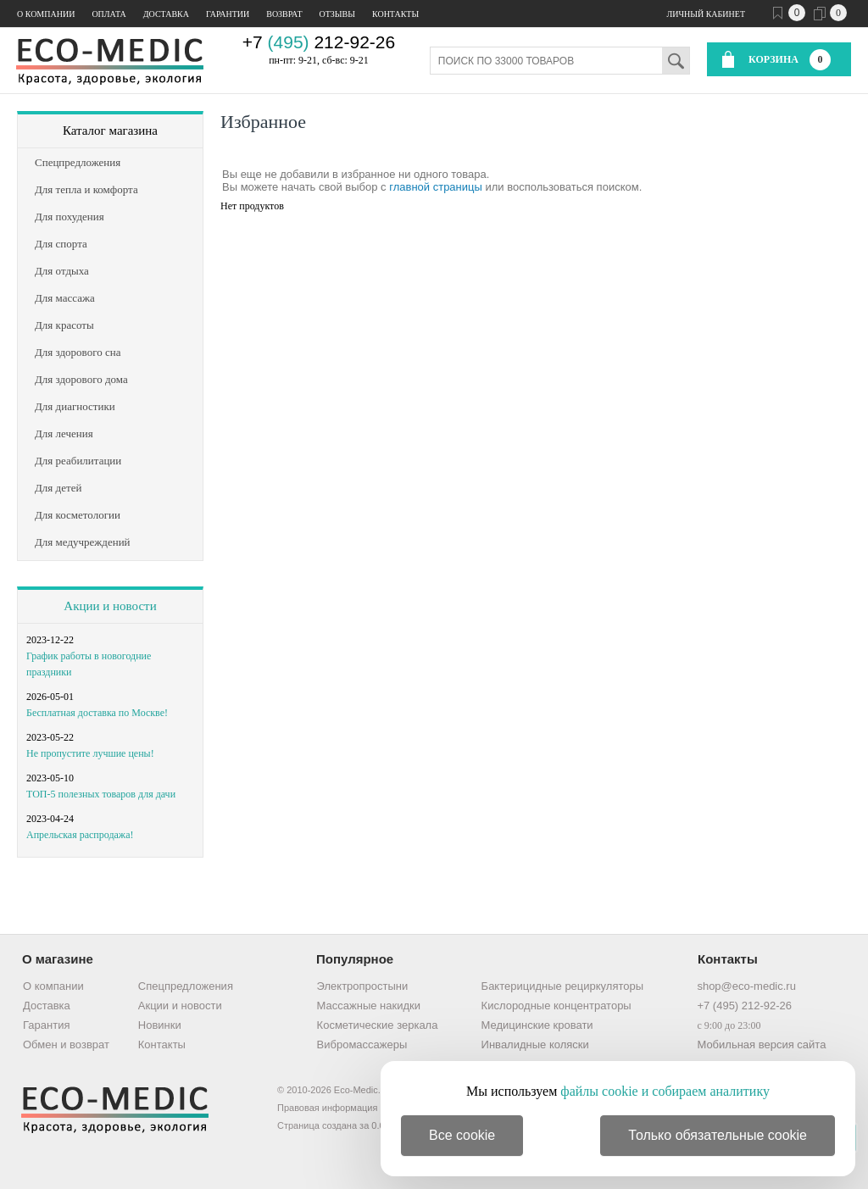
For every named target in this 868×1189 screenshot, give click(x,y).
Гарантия (46, 1025)
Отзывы (337, 14)
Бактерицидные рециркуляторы (562, 986)
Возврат (284, 14)
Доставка (166, 14)
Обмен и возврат (66, 1044)
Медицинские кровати (537, 1025)
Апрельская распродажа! (79, 835)
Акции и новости (110, 606)
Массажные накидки (368, 1005)
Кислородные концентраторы (556, 1005)
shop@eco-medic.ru (746, 986)
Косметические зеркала (377, 1025)
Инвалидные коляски (535, 1044)
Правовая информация (327, 1108)
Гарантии (227, 14)
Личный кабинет (706, 14)
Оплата (108, 14)
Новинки (159, 1025)
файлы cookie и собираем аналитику (665, 1091)
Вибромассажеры (362, 1044)
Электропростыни (363, 986)
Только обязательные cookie (717, 1135)
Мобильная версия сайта (761, 1044)
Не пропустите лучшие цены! (90, 753)
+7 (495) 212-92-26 (744, 1005)
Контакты (395, 14)
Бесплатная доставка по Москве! (97, 713)
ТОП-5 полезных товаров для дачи (100, 794)
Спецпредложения (185, 986)
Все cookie (462, 1135)
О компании (46, 14)
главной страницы (435, 187)
